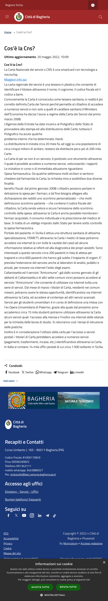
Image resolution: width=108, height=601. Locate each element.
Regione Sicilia (14, 5)
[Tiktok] (54, 515)
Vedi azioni (11, 381)
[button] (54, 595)
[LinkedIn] (39, 515)
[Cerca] (100, 17)
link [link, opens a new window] (88, 579)
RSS (6, 533)
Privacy (8, 543)
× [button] (104, 562)
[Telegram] (47, 515)
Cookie (8, 548)
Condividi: (13, 365)
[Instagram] (31, 515)
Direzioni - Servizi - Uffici (21, 491)
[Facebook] (8, 515)
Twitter (27, 372)
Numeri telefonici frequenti (23, 499)
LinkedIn (77, 372)
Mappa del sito (12, 553)
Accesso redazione (92, 543)
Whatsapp (43, 372)
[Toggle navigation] (7, 16)
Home (7, 32)
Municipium (70, 543)
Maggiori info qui (15, 79)
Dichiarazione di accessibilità (21, 558)
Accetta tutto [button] (40, 587)
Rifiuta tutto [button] (68, 586)
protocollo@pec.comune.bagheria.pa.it (33, 474)
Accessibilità (11, 538)
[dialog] (54, 580)
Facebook (11, 372)
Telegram (60, 372)
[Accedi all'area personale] (93, 5)
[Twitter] (16, 515)
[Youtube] (24, 515)
